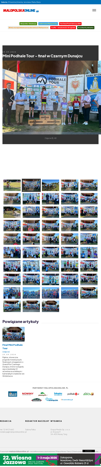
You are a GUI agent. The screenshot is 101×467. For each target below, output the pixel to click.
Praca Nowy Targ (63, 451)
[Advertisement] (50, 42)
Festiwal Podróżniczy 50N (70, 24)
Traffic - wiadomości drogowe (63, 28)
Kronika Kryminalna (85, 28)
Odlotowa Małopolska (48, 24)
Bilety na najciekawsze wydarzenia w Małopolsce (28, 28)
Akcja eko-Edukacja (28, 24)
